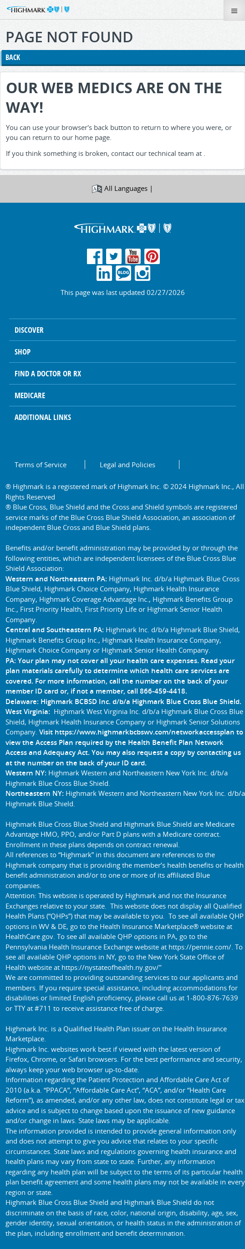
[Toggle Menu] (234, 10)
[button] (35, 8)
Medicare (30, 395)
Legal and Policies (127, 464)
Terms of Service (40, 464)
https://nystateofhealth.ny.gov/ (110, 967)
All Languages (126, 188)
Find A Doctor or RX (48, 373)
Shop (23, 351)
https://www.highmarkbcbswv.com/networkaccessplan (145, 731)
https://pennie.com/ (199, 946)
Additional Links (43, 417)
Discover (29, 330)
